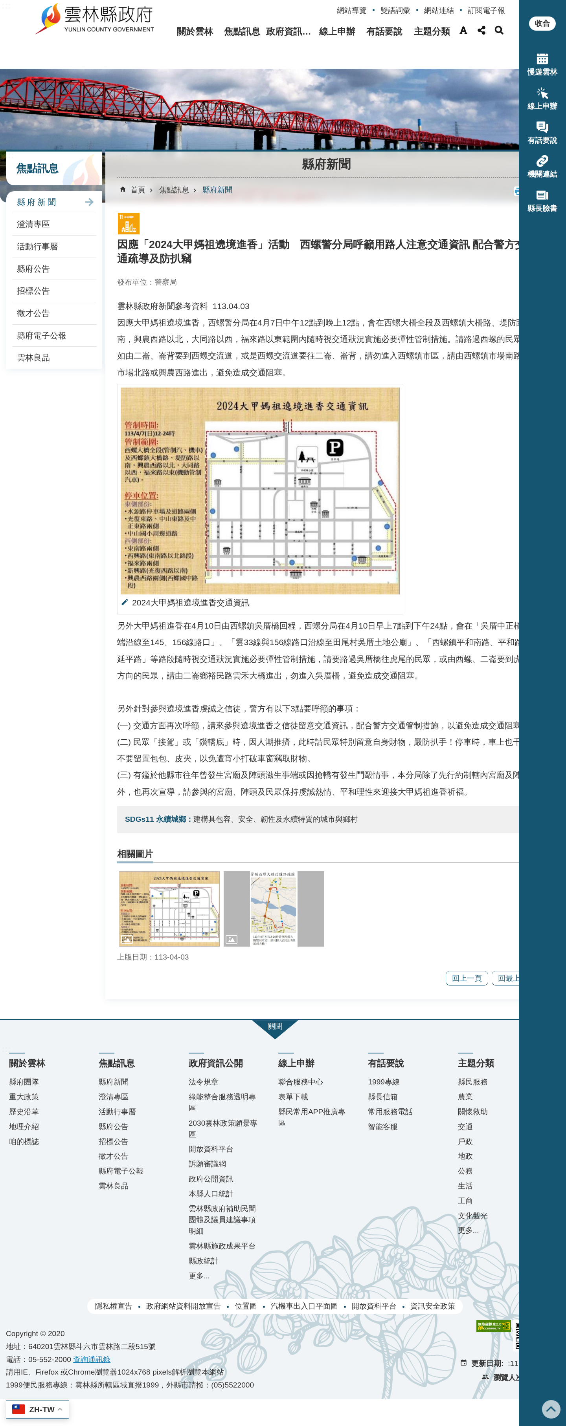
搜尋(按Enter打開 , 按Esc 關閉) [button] (499, 30)
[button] (259, 111)
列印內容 (487, 162)
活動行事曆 (37, 217)
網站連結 (439, 10)
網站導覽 (352, 10)
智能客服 (362, 1142)
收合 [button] (542, 23)
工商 (439, 1216)
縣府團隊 (24, 1097)
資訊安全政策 (417, 1333)
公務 (439, 1186)
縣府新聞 (37, 173)
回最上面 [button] (481, 993)
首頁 (137, 161)
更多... (188, 1302)
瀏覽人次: (479, 1404)
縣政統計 (193, 1287)
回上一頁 (435, 993)
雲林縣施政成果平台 (208, 1267)
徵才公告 (33, 284)
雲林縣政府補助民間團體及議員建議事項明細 (208, 1235)
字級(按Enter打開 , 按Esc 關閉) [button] (463, 30)
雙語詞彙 (395, 10)
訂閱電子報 (486, 10)
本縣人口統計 (200, 1209)
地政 (439, 1171)
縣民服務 (446, 1097)
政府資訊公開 (277, 31)
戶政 (439, 1157)
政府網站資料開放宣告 (167, 1333)
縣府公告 (33, 240)
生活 (439, 1201)
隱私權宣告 (98, 1333)
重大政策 (24, 1112)
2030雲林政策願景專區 (209, 1144)
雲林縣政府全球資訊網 (81, 22)
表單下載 (277, 1112)
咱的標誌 (24, 1157)
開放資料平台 (200, 1164)
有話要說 (379, 31)
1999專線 (363, 1097)
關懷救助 (446, 1127)
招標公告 (33, 262)
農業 (439, 1112)
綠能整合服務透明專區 (208, 1118)
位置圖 (230, 1333)
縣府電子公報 (41, 306)
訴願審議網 (196, 1179)
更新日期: (457, 1390)
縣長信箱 (362, 1112)
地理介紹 (24, 1142)
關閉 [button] (259, 1041)
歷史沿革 (24, 1127)
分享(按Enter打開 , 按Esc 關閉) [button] (481, 30)
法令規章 (193, 1097)
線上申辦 (328, 31)
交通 (439, 1142)
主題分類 (430, 31)
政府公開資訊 (200, 1194)
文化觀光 (446, 1231)
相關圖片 (135, 875)
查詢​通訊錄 (91, 1386)
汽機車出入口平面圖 (288, 1333)
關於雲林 (176, 31)
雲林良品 (33, 329)
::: (6, 5)
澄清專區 (33, 195)
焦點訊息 (226, 31)
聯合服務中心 (285, 1097)
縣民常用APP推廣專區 (292, 1133)
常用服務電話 (369, 1127)
